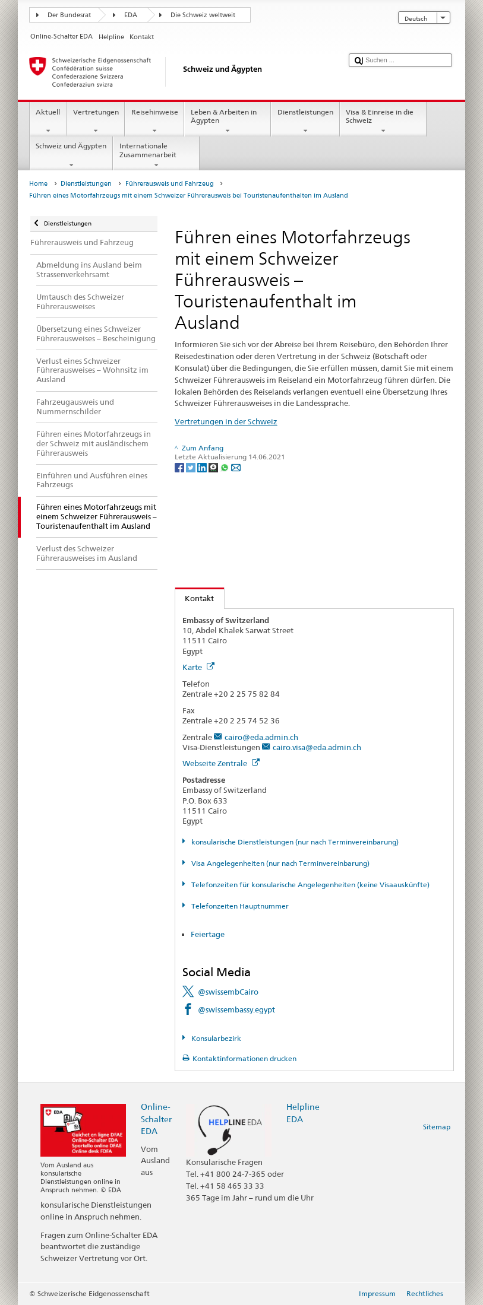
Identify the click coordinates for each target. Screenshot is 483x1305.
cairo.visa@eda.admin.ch (317, 747)
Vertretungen (95, 121)
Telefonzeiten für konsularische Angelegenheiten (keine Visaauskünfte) (310, 884)
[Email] (236, 466)
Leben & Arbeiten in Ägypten (227, 121)
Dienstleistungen (305, 121)
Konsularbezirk (215, 1038)
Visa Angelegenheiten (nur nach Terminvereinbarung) (280, 863)
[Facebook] (180, 466)
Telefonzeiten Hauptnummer (239, 905)
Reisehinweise (154, 121)
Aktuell (48, 121)
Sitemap (436, 1126)
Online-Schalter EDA (156, 1118)
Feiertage (208, 934)
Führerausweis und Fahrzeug (169, 184)
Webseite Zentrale (221, 763)
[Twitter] (191, 466)
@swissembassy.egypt (236, 1009)
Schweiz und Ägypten (71, 155)
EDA (130, 15)
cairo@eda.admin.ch (261, 737)
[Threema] (214, 466)
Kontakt (194, 598)
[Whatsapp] (225, 466)
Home (38, 184)
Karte (198, 667)
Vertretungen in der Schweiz (226, 421)
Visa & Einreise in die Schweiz (383, 121)
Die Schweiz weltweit (203, 15)
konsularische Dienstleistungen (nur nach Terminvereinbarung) (294, 841)
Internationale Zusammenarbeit (156, 155)
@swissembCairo (228, 991)
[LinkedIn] (203, 466)
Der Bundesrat (69, 15)
